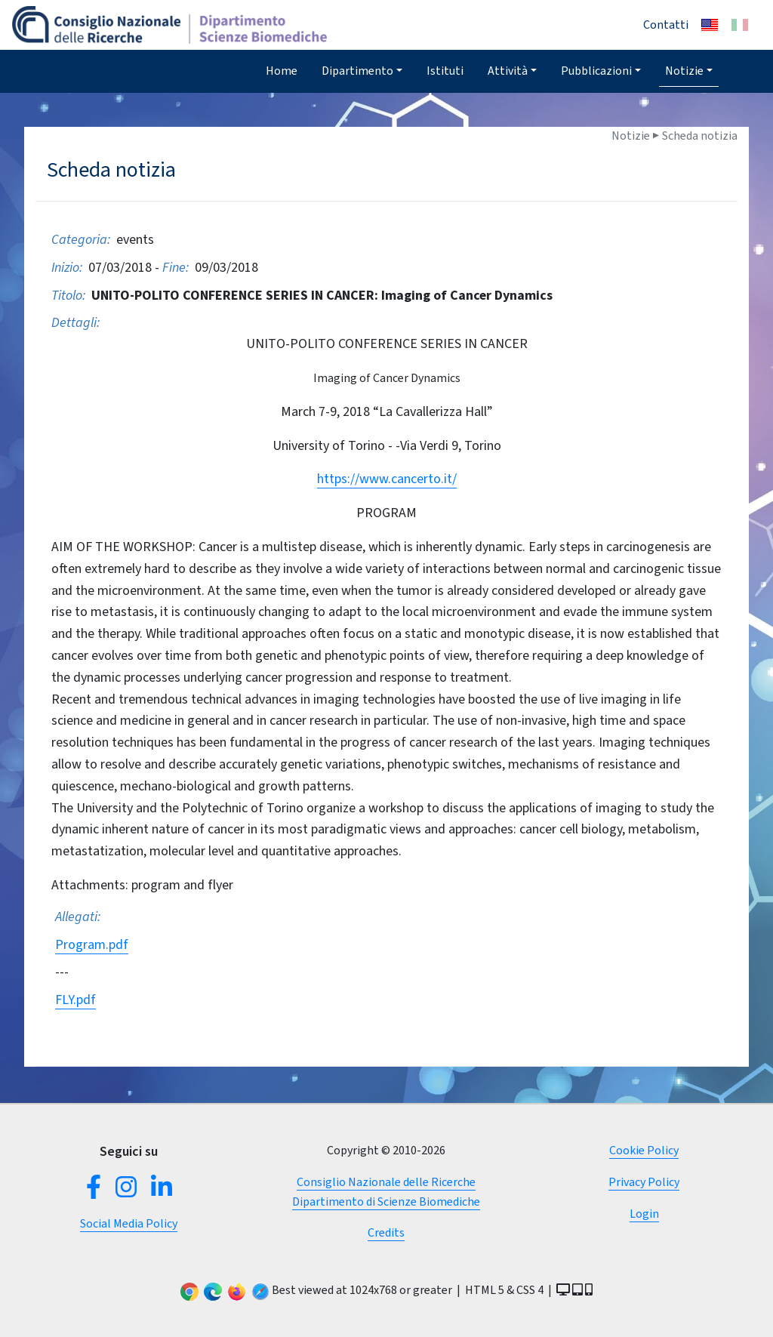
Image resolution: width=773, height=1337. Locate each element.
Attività (508, 71)
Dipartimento (357, 71)
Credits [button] (386, 1232)
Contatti (665, 24)
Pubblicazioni (596, 71)
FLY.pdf (75, 999)
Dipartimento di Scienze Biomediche (386, 1201)
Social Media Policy (128, 1223)
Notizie (684, 71)
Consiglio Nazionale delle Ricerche (386, 1182)
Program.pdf (91, 944)
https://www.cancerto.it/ (387, 479)
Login (644, 1213)
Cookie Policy (644, 1150)
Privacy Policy (643, 1182)
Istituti (445, 71)
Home (281, 71)
